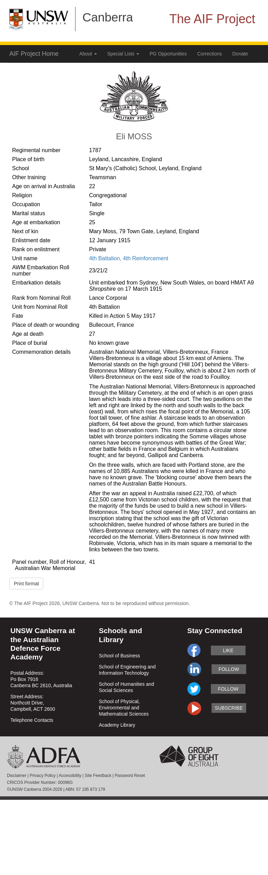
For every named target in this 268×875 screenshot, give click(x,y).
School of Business (119, 655)
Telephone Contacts (31, 720)
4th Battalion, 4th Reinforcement (128, 258)
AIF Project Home (34, 53)
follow (228, 669)
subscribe (229, 708)
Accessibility (70, 775)
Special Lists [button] (123, 53)
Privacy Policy (43, 775)
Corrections (209, 53)
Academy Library (117, 725)
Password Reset (130, 775)
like (228, 650)
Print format (26, 583)
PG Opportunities (168, 53)
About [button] (88, 53)
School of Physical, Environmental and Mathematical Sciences (124, 708)
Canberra (107, 17)
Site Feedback (98, 775)
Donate (240, 53)
